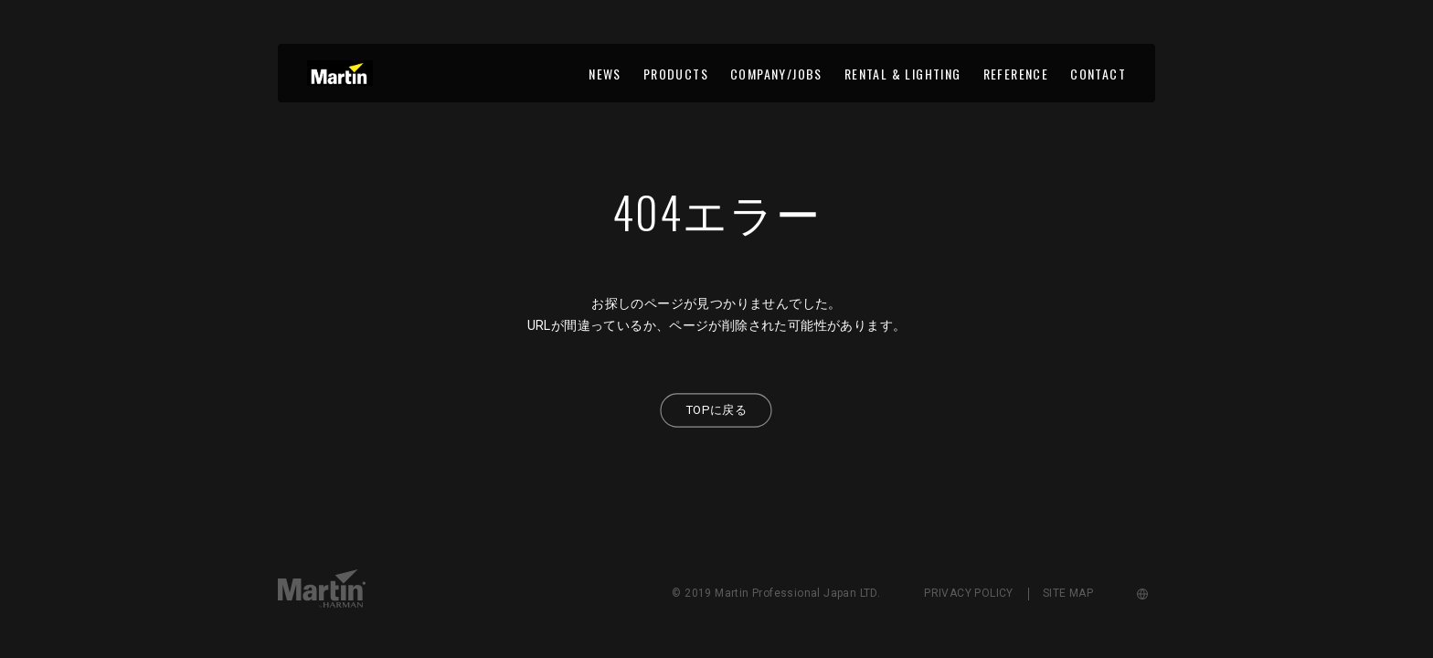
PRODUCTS (675, 73)
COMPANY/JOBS (776, 73)
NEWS (605, 73)
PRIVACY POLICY (969, 593)
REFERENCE (1016, 73)
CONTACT (1098, 73)
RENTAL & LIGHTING (902, 73)
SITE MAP (1068, 593)
